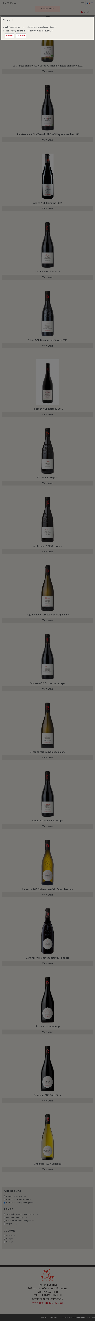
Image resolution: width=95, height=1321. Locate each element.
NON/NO (21, 35)
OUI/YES (9, 35)
